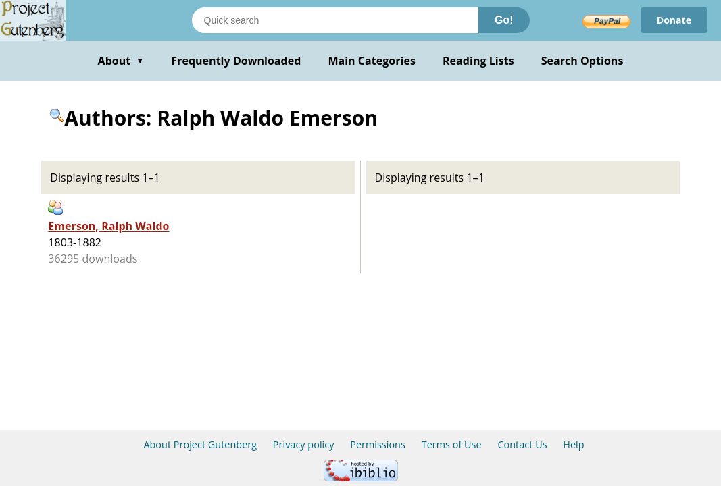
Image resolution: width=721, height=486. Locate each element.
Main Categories (372, 60)
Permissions (377, 444)
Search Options (582, 60)
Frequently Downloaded (236, 60)
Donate (674, 20)
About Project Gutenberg (200, 444)
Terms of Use (452, 444)
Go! (504, 20)
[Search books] (335, 20)
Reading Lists (478, 60)
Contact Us (522, 444)
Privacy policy (303, 444)
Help (573, 444)
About (121, 61)
